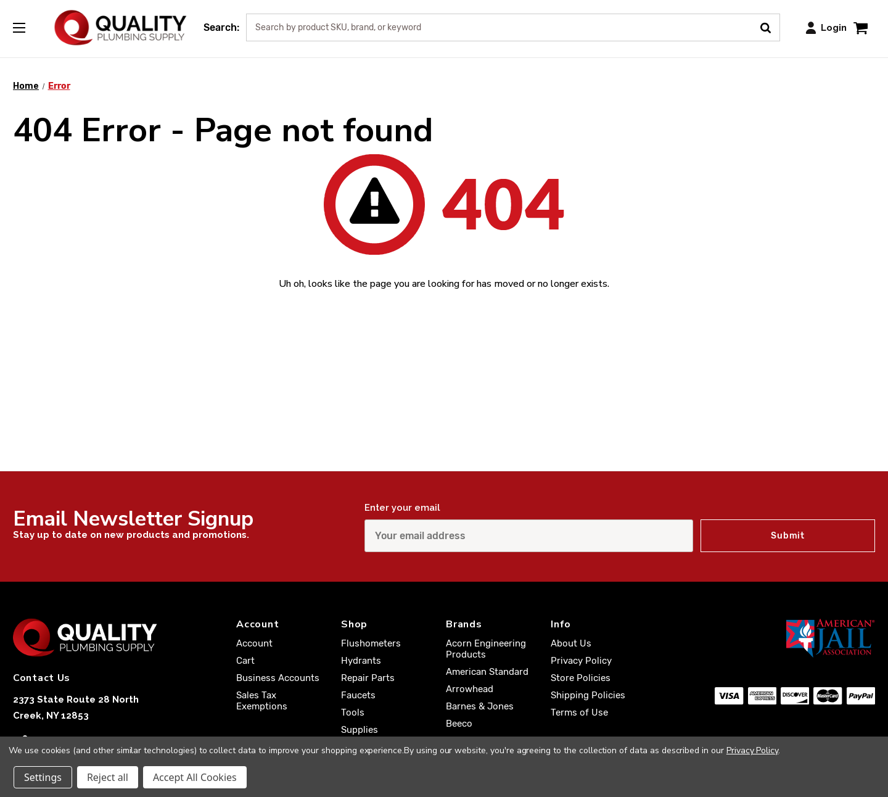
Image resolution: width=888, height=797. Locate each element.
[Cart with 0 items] (860, 27)
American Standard (487, 671)
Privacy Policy (581, 660)
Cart (245, 660)
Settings (43, 777)
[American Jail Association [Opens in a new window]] (795, 638)
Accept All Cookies (195, 777)
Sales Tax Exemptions (261, 701)
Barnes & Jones (480, 706)
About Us (571, 643)
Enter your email (402, 507)
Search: (221, 27)
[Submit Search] (769, 26)
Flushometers (371, 643)
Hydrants (361, 660)
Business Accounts (277, 677)
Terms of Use (579, 712)
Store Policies (580, 677)
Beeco (459, 723)
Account (254, 643)
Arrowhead (469, 689)
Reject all (107, 777)
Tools (352, 712)
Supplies (359, 729)
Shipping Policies (588, 695)
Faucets (358, 695)
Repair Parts (368, 677)
